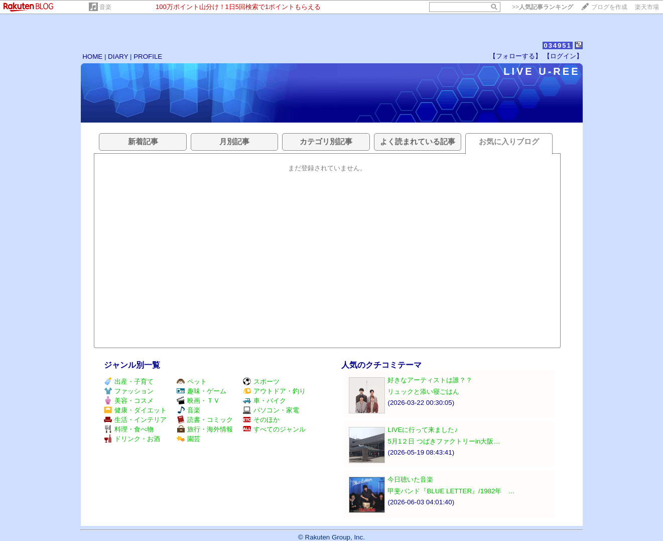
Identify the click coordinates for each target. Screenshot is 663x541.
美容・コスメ (129, 400)
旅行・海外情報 (205, 429)
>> (542, 7)
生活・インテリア (135, 419)
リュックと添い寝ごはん (423, 391)
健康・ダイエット (135, 410)
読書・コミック (205, 419)
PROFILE (148, 56)
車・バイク (264, 400)
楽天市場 (647, 7)
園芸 (188, 439)
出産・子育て (129, 381)
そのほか (261, 419)
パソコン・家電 (271, 410)
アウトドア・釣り (274, 391)
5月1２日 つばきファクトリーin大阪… (443, 441)
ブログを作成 (609, 7)
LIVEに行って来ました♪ (422, 430)
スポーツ (261, 381)
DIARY (118, 56)
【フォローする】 (515, 56)
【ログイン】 (563, 56)
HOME (92, 56)
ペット (192, 381)
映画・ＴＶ (198, 400)
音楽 (105, 7)
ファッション (129, 391)
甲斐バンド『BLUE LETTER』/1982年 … (450, 491)
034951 (557, 45)
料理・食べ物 (129, 429)
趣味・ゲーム (201, 391)
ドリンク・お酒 (132, 439)
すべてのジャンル (274, 429)
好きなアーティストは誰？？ (429, 380)
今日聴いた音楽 (410, 479)
